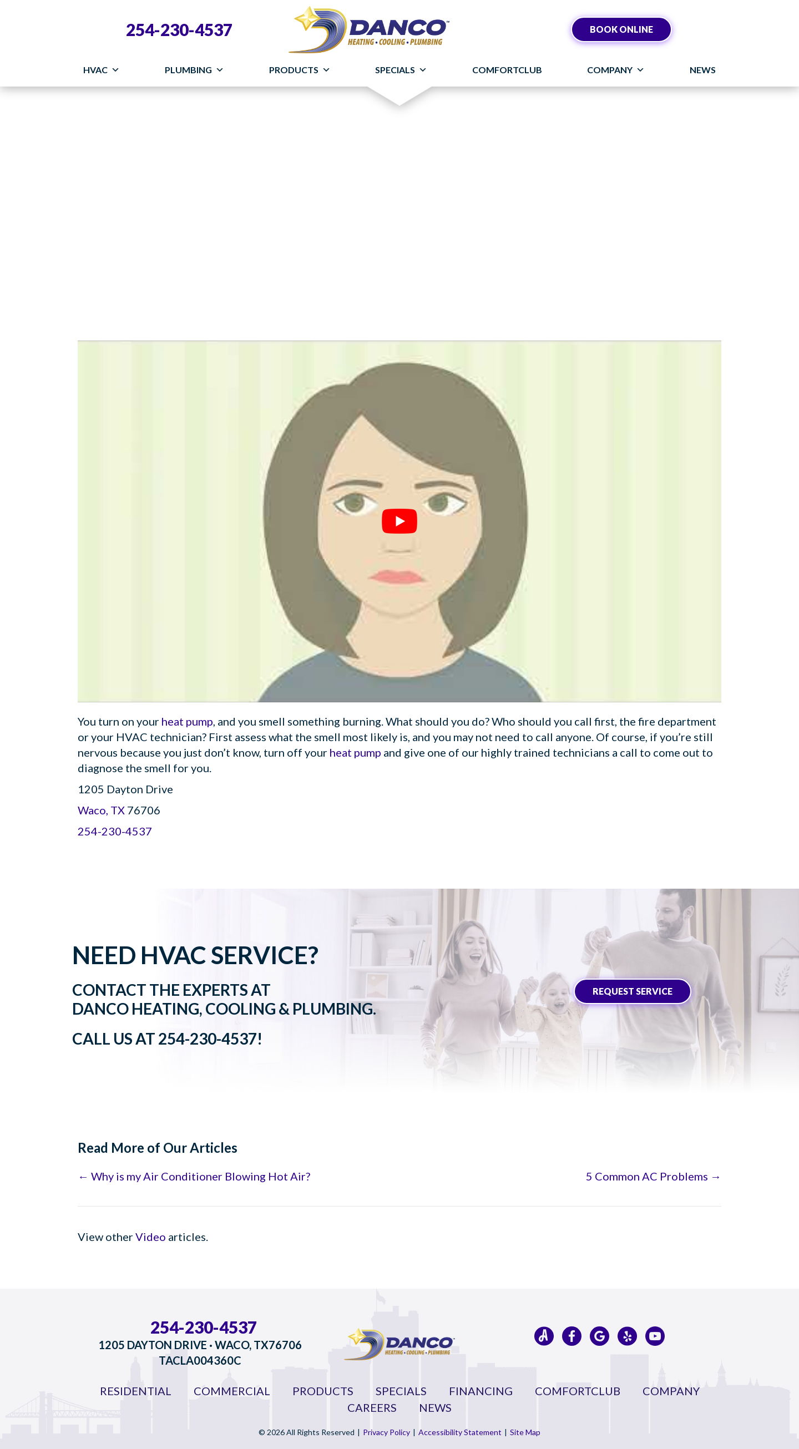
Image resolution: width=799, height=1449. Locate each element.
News (703, 69)
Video (150, 1236)
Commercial (232, 1390)
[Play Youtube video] (399, 521)
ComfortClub (507, 69)
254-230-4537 (179, 29)
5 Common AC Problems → (653, 1176)
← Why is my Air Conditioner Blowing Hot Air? (194, 1176)
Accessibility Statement (460, 1432)
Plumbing (194, 70)
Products (300, 70)
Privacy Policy (386, 1432)
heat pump (187, 721)
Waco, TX (101, 810)
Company (616, 70)
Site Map (525, 1432)
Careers (372, 1407)
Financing (481, 1390)
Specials (401, 70)
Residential (135, 1390)
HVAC (101, 70)
